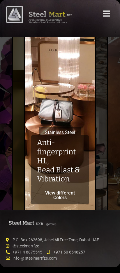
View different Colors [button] (60, 195)
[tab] (6, 123)
